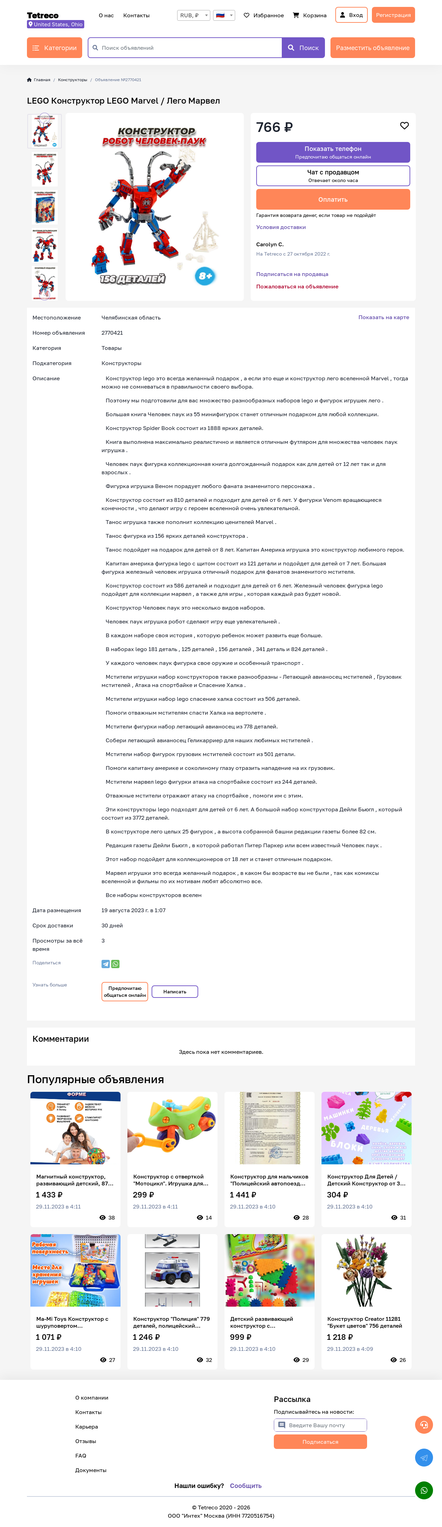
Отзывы (85, 1441)
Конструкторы (72, 79)
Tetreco (43, 15)
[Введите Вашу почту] (328, 1425)
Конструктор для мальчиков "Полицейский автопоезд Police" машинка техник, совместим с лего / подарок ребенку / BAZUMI (269, 1180)
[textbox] (224, 15)
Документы (91, 1470)
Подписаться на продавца (292, 273)
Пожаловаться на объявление (297, 286)
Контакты (135, 15)
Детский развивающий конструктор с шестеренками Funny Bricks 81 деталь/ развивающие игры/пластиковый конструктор (268, 1322)
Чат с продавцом (333, 175)
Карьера (86, 1426)
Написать (174, 991)
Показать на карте (383, 317)
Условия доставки (281, 226)
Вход (351, 14)
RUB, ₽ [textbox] (189, 15)
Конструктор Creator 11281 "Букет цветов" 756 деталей (364, 1322)
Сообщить (246, 1485)
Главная (38, 79)
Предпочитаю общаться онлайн (125, 991)
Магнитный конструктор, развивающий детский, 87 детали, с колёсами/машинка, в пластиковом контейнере (72, 1180)
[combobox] (193, 15)
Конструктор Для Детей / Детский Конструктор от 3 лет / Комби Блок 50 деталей (363, 1180)
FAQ (80, 1455)
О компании (91, 1397)
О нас (106, 15)
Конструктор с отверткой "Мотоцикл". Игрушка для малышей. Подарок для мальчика (168, 1180)
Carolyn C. (270, 244)
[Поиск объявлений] (192, 47)
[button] (44, 118)
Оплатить (333, 199)
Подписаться (320, 1441)
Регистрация (393, 14)
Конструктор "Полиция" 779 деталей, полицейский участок (171, 1322)
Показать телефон (333, 152)
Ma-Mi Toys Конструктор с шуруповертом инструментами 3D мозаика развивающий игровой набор (74, 1322)
